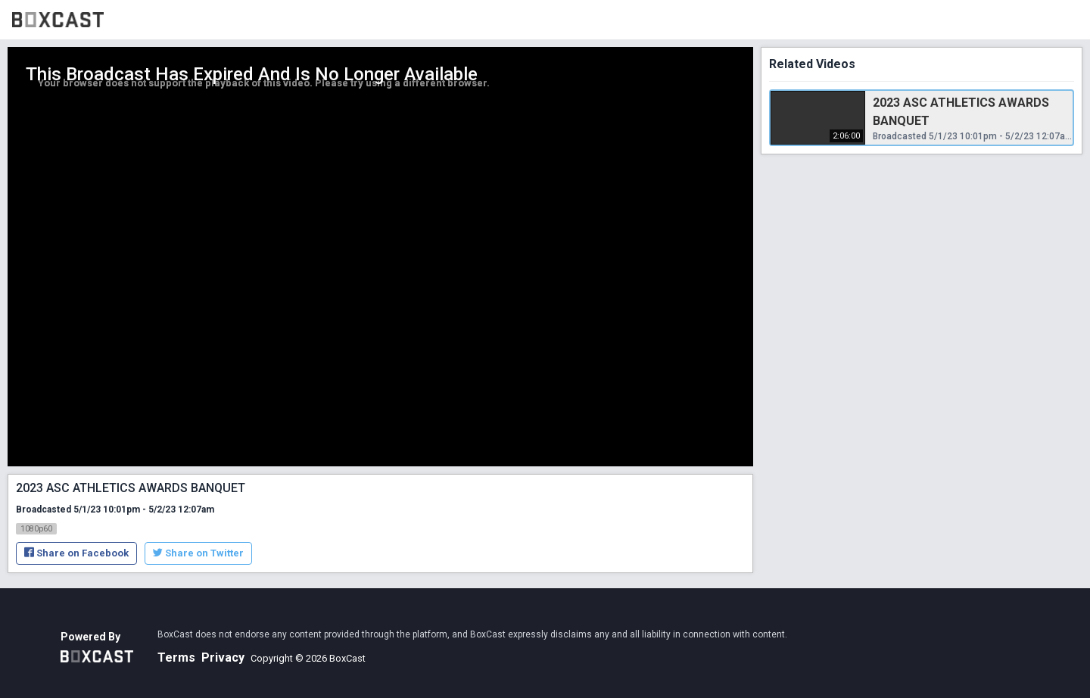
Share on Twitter (198, 553)
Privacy (222, 657)
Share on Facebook (76, 553)
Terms (176, 657)
